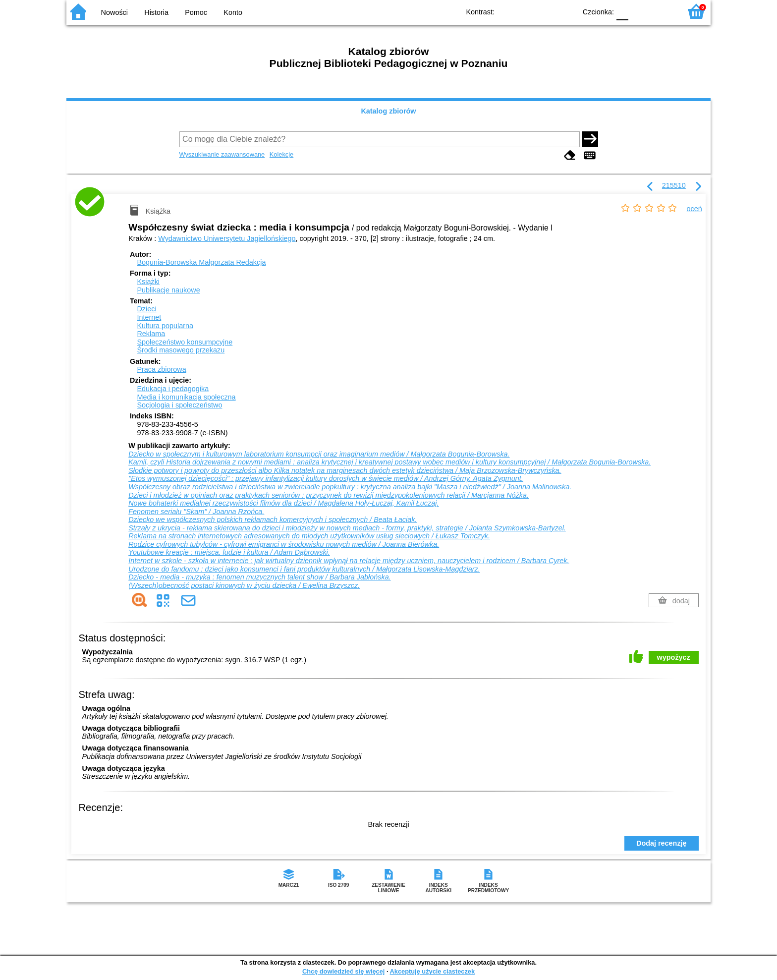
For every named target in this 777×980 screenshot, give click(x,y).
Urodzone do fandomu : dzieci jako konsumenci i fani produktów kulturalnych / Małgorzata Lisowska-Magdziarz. (304, 569)
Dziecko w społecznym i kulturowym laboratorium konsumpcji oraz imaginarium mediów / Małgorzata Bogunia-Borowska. (318, 454)
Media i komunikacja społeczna (186, 397)
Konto (232, 12)
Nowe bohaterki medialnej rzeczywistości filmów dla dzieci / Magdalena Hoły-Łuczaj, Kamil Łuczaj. (283, 503)
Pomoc (196, 12)
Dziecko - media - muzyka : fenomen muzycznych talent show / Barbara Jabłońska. (259, 577)
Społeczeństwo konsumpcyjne (184, 342)
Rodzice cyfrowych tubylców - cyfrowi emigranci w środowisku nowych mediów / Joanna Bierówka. (283, 544)
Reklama (151, 334)
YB (546, 11)
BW (525, 11)
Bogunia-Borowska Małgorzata (201, 262)
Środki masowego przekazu (180, 350)
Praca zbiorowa (161, 369)
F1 (639, 11)
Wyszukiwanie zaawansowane (222, 154)
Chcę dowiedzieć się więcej (343, 971)
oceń (694, 209)
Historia (156, 12)
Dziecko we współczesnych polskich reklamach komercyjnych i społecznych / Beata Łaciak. (272, 519)
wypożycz (673, 657)
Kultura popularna (165, 326)
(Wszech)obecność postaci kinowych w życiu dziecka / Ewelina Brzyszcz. (244, 585)
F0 (622, 11)
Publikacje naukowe (168, 290)
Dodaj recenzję (661, 843)
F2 (662, 11)
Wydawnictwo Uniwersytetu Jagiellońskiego (226, 238)
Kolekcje (281, 154)
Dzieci (146, 309)
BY (565, 11)
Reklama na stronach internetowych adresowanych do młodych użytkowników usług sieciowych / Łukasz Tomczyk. (309, 536)
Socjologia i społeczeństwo (179, 405)
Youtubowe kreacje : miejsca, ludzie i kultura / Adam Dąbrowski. (229, 552)
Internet (149, 317)
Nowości (114, 12)
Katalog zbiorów (388, 111)
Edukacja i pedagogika (173, 389)
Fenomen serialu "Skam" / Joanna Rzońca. (196, 512)
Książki (148, 282)
